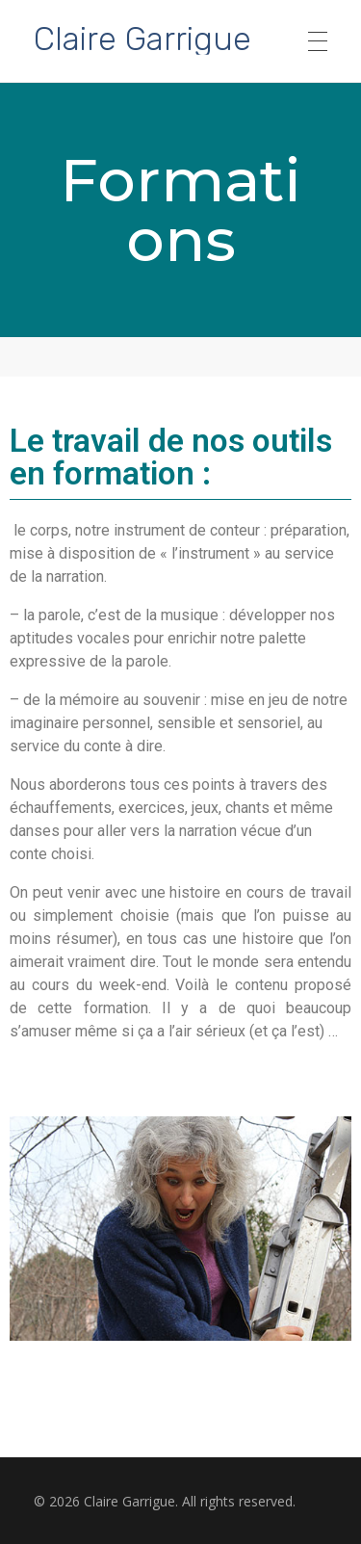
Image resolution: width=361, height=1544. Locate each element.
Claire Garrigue (142, 38)
